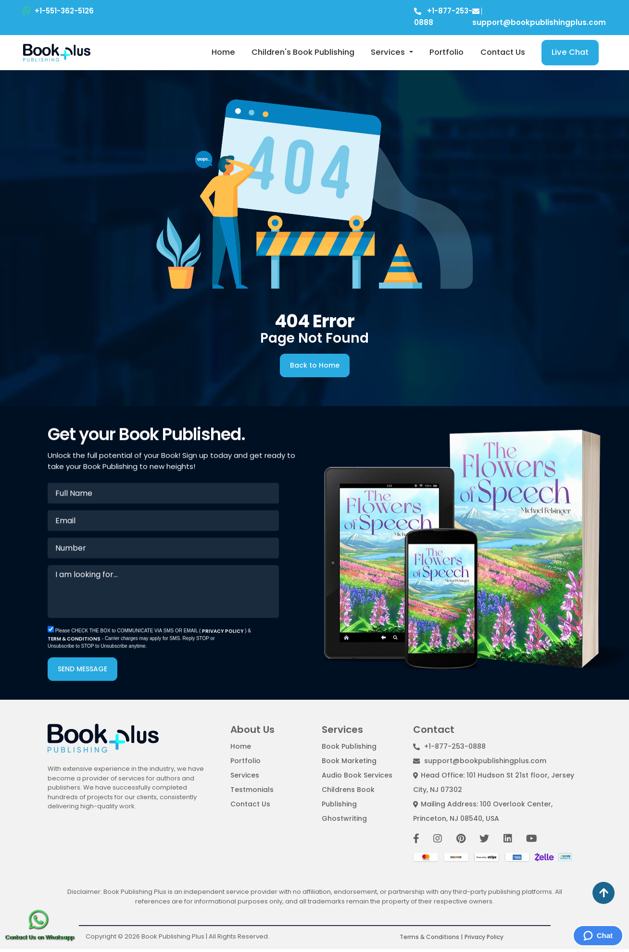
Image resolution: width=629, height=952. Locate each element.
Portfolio (446, 52)
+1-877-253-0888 (449, 746)
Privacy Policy (484, 937)
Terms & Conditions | (431, 937)
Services (389, 52)
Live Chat (570, 52)
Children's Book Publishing (303, 52)
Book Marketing (349, 761)
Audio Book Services (357, 775)
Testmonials (252, 789)
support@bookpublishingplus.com (479, 761)
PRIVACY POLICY (223, 634)
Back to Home (315, 365)
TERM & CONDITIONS (74, 642)
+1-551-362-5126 (58, 11)
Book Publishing (349, 746)
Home (223, 52)
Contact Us (502, 52)
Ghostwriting (344, 818)
